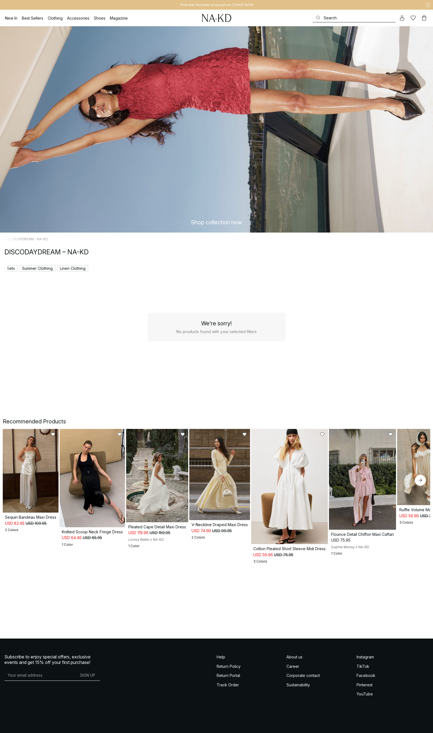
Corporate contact (303, 726)
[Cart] (424, 18)
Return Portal (228, 726)
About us (294, 707)
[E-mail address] (39, 725)
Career (292, 716)
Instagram (365, 707)
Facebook (366, 726)
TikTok (363, 716)
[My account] (402, 18)
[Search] (354, 18)
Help (221, 707)
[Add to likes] (103, 434)
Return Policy (229, 716)
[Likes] (413, 18)
